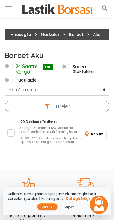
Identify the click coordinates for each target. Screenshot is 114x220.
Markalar (50, 34)
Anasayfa (21, 34)
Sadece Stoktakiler (84, 69)
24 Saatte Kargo (34, 69)
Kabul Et (47, 206)
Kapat (69, 206)
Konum (93, 134)
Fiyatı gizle (26, 79)
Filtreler (57, 106)
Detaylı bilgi (78, 198)
